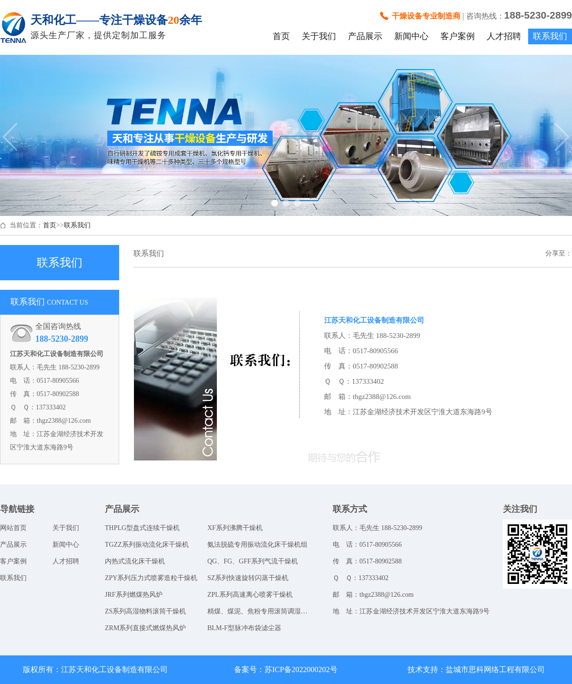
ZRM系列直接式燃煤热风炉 (145, 628)
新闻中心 (411, 36)
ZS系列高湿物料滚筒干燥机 (145, 611)
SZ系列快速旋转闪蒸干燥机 (247, 578)
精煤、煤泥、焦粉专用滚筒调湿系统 (258, 611)
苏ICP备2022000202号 (301, 669)
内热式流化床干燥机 (135, 561)
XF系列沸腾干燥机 (235, 527)
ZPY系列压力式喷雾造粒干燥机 (151, 578)
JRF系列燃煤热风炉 (134, 594)
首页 (281, 36)
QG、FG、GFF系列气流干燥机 (252, 561)
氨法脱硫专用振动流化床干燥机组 (257, 544)
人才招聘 (504, 36)
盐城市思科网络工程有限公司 (495, 669)
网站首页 (13, 527)
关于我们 (319, 36)
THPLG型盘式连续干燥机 (142, 527)
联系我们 (550, 36)
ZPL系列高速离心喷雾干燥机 (250, 594)
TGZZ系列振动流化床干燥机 (147, 544)
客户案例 (457, 36)
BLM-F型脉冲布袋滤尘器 (244, 628)
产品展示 (365, 36)
